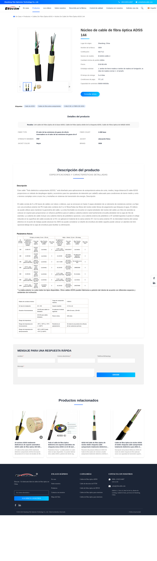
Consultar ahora (90, 94)
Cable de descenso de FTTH (88, 483)
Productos (36, 8)
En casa (26, 8)
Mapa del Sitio (55, 497)
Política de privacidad (135, 512)
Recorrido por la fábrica (77, 8)
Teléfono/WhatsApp (104, 356)
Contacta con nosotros (114, 8)
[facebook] (15, 505)
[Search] (142, 8)
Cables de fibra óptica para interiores (91, 497)
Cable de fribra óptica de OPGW (90, 488)
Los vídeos (47, 8)
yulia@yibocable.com (145, 2)
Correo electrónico (64, 356)
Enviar (116, 375)
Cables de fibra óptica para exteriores (91, 492)
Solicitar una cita (132, 8)
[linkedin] (19, 505)
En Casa (18, 16)
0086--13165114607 (118, 479)
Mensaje (20, 366)
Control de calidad (96, 8)
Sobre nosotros (60, 8)
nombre (20, 356)
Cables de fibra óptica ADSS (42, 16)
